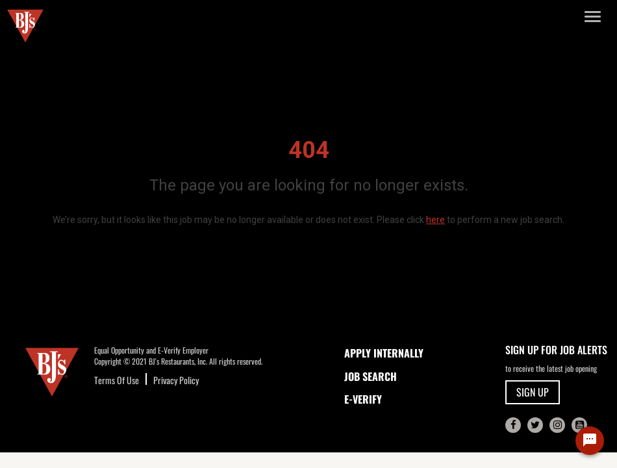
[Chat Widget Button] (589, 440)
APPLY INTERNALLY (383, 353)
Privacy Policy (176, 380)
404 (308, 150)
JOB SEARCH (370, 376)
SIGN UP (532, 392)
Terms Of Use (116, 380)
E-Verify (363, 399)
